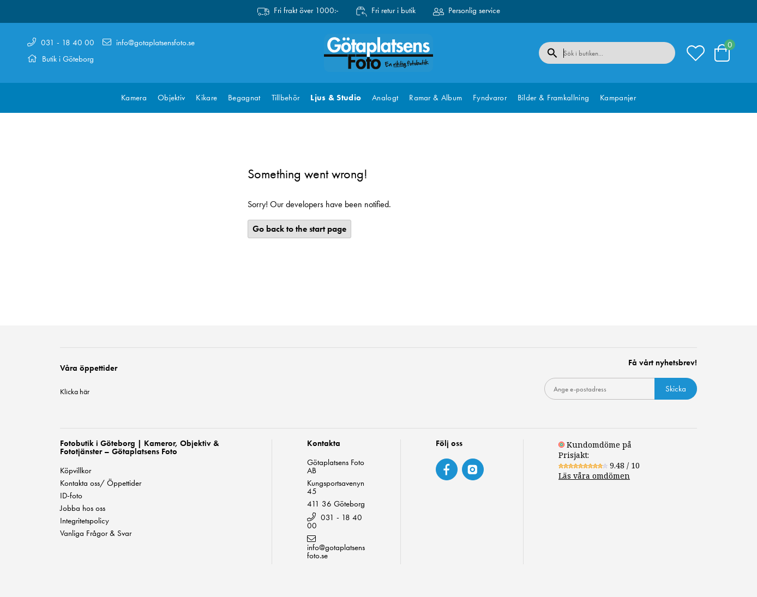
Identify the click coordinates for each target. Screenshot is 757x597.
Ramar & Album (435, 97)
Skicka (675, 388)
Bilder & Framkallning (553, 97)
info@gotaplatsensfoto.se (155, 42)
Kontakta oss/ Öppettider (100, 483)
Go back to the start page (299, 228)
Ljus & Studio (335, 97)
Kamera (134, 97)
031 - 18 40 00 (67, 42)
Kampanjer (618, 97)
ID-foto (71, 496)
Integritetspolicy (84, 521)
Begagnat (244, 97)
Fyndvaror (490, 97)
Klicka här (74, 391)
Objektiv (171, 97)
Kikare (206, 97)
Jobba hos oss (82, 508)
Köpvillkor (75, 471)
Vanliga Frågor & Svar (95, 533)
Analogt (385, 97)
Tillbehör (286, 97)
